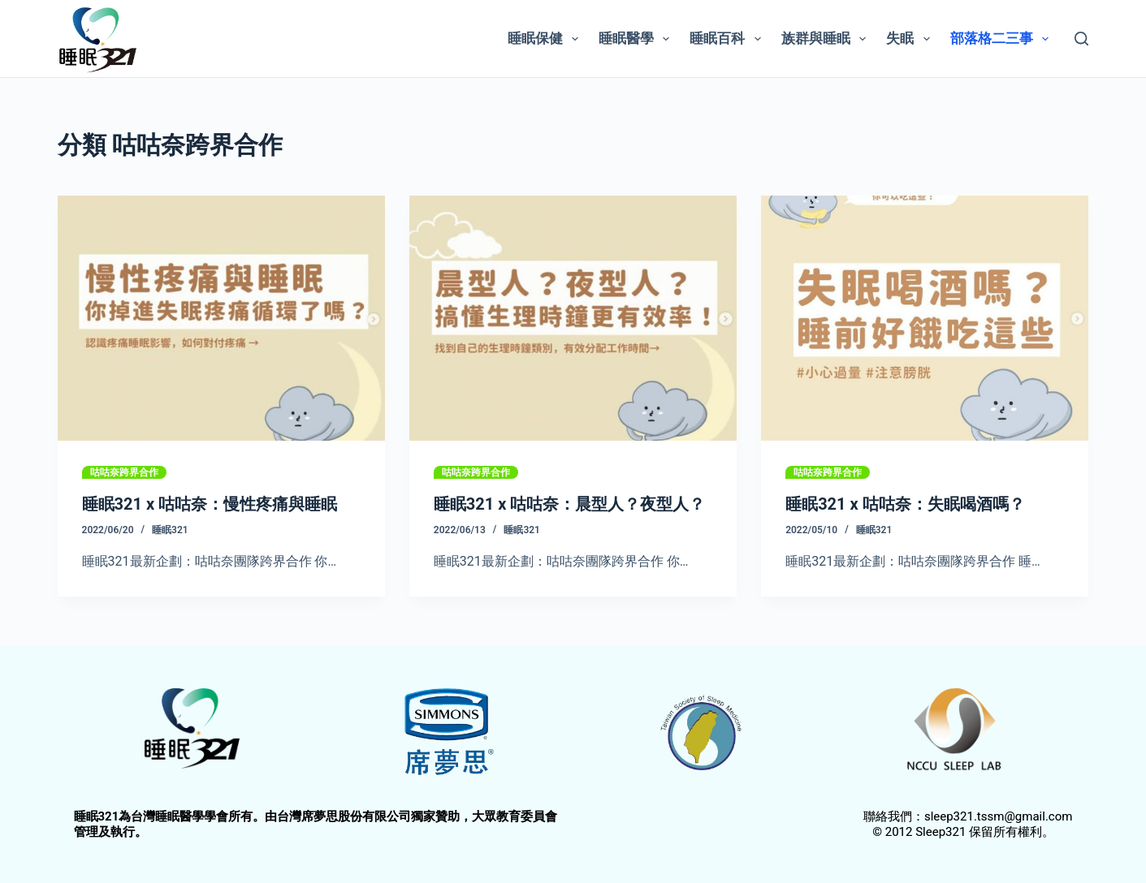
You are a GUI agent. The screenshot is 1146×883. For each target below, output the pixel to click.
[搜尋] (1081, 38)
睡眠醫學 (637, 39)
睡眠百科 (728, 39)
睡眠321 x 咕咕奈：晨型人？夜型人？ (570, 504)
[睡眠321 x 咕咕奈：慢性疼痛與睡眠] (221, 318)
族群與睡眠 (826, 39)
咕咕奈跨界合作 (124, 472)
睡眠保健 (546, 39)
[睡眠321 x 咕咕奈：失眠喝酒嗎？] (924, 318)
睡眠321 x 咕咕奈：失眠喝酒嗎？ (905, 504)
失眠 (911, 39)
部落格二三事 (1002, 39)
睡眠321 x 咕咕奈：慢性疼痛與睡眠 (210, 504)
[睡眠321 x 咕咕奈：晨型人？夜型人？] (573, 318)
